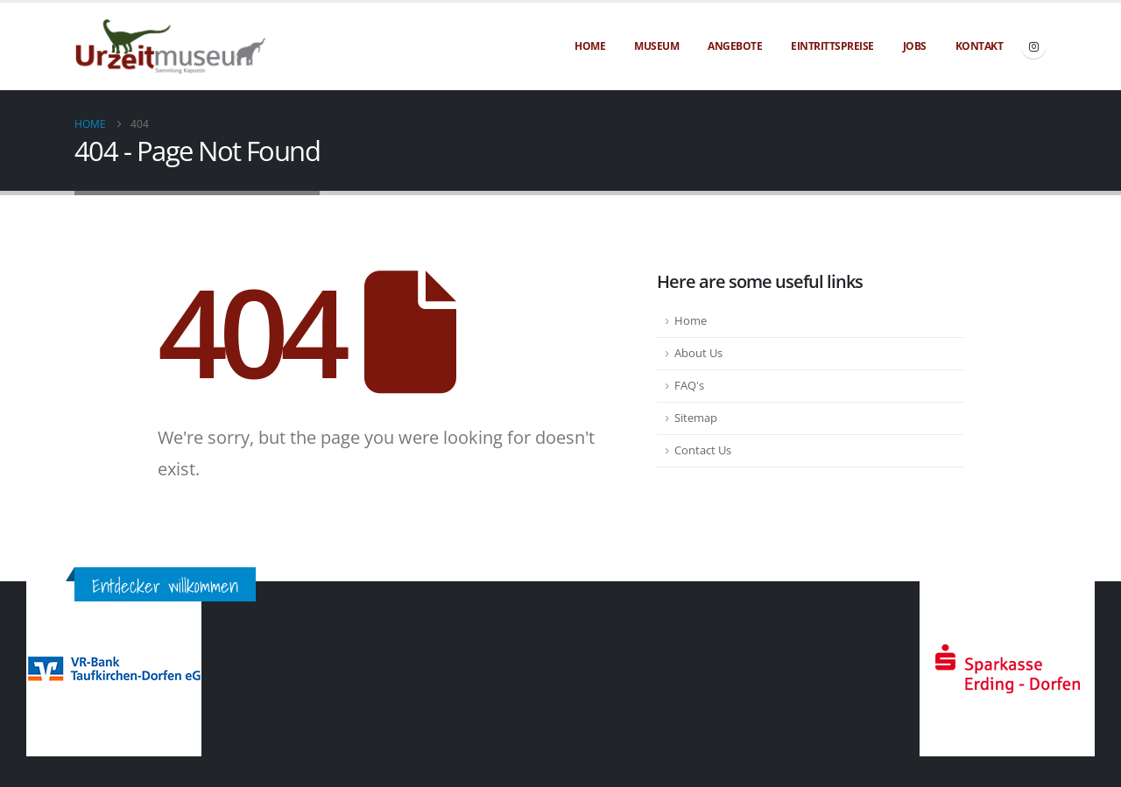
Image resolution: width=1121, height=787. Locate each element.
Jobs (915, 46)
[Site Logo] (170, 47)
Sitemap (695, 418)
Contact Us (702, 450)
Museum (656, 46)
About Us (698, 353)
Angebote (735, 46)
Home (590, 46)
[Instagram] (1033, 46)
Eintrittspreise (832, 46)
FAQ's (689, 385)
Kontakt (979, 46)
